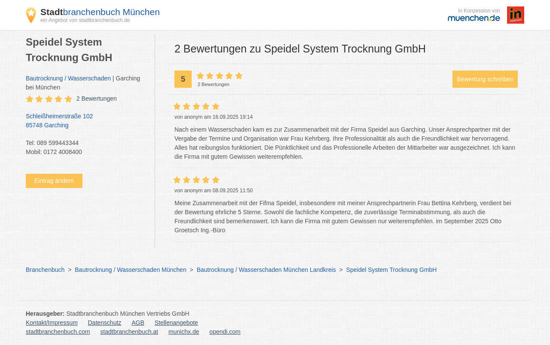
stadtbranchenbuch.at (129, 331)
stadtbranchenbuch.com (58, 331)
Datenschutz (105, 322)
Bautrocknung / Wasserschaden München (130, 269)
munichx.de (183, 331)
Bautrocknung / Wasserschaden (68, 78)
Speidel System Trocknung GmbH (391, 269)
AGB (137, 322)
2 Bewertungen (96, 98)
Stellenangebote (176, 322)
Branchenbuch (45, 269)
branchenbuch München (100, 12)
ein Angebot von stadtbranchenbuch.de (85, 20)
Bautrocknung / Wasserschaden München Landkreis (266, 269)
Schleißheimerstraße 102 (86, 121)
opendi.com (224, 331)
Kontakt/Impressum (52, 322)
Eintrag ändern (54, 180)
